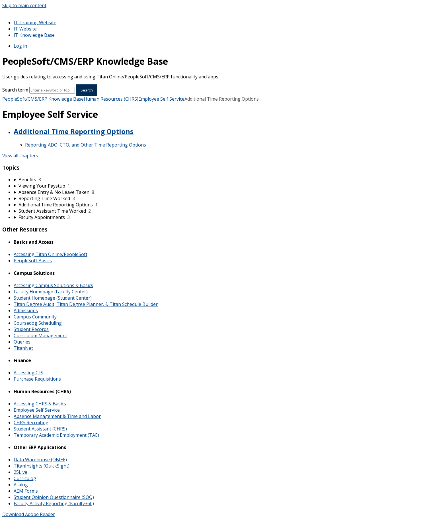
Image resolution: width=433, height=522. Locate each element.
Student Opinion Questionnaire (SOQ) (54, 497)
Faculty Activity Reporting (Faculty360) (54, 503)
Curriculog (25, 478)
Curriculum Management (40, 335)
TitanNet (23, 348)
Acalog (21, 485)
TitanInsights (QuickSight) (41, 466)
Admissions (26, 310)
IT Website (25, 29)
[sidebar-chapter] (222, 179)
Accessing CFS (28, 372)
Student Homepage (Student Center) (53, 298)
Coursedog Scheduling (38, 323)
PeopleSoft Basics (33, 260)
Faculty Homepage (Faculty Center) (51, 292)
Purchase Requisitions (37, 379)
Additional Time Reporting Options (74, 131)
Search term (15, 90)
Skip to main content (24, 5)
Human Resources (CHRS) (111, 99)
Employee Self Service (161, 99)
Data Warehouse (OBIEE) (40, 459)
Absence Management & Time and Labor (57, 416)
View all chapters (20, 156)
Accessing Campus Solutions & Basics (53, 285)
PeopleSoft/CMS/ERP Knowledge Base (43, 99)
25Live (20, 472)
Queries (22, 342)
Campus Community (35, 317)
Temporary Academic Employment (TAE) (56, 435)
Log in (20, 46)
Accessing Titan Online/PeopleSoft (50, 254)
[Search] (52, 90)
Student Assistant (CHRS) (40, 429)
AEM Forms (26, 491)
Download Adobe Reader (28, 514)
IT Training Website (35, 22)
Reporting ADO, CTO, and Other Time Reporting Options (85, 145)
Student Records (31, 329)
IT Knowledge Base (34, 35)
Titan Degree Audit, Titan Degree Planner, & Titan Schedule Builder (86, 304)
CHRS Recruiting (31, 422)
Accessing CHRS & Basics (40, 404)
